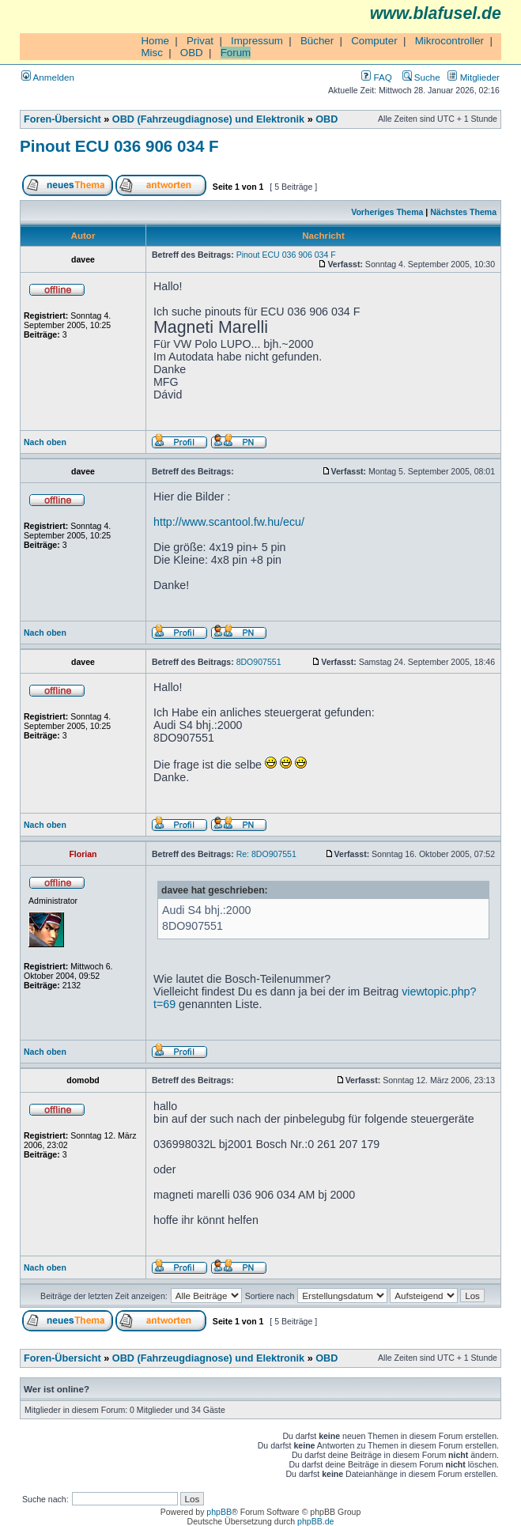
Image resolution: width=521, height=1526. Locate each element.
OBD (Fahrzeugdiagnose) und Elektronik (208, 119)
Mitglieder (473, 77)
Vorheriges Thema (387, 212)
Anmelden (47, 77)
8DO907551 (258, 662)
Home (155, 41)
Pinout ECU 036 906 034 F (119, 146)
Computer (374, 41)
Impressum (257, 41)
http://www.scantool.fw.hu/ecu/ (228, 522)
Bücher (317, 41)
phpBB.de (315, 1521)
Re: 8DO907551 (266, 854)
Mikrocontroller (449, 41)
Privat (200, 41)
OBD (191, 53)
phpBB (219, 1512)
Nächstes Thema (463, 212)
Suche (421, 77)
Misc (151, 53)
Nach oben (45, 442)
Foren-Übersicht (62, 119)
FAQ (376, 77)
